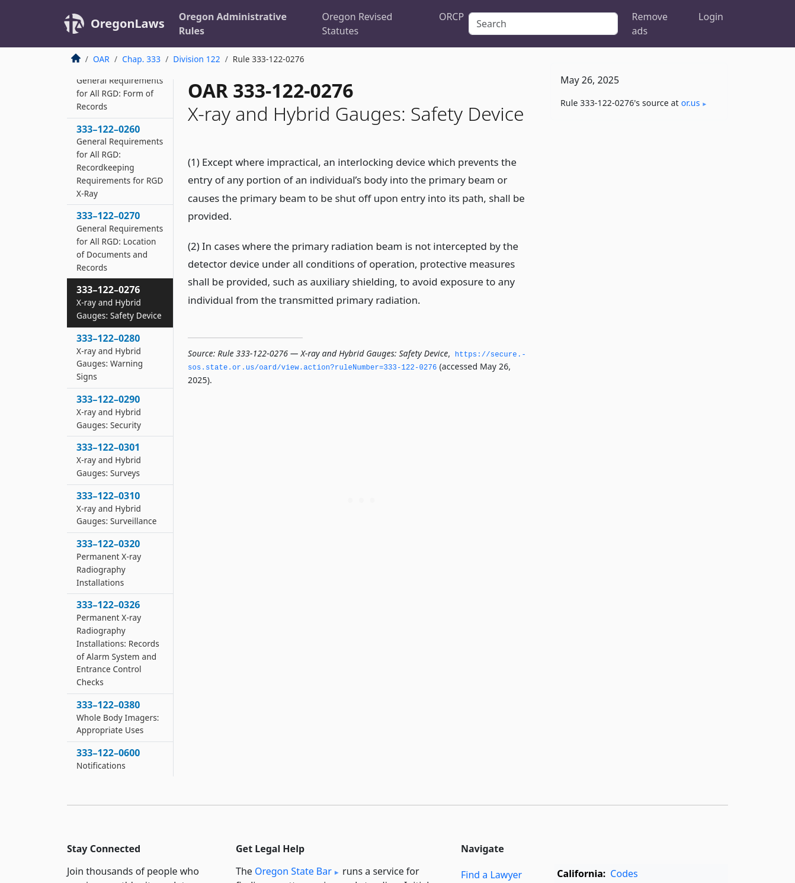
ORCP (451, 16)
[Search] (543, 23)
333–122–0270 (119, 240)
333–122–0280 (109, 357)
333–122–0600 (108, 758)
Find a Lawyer (491, 874)
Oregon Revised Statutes (357, 23)
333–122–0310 (116, 508)
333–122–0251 (119, 86)
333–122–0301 (108, 460)
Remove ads (650, 23)
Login (710, 16)
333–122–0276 (119, 302)
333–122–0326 (117, 643)
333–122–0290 (108, 412)
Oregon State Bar (293, 871)
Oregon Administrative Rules (233, 23)
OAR (101, 59)
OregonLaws (128, 23)
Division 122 (196, 59)
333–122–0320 (108, 562)
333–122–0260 (120, 161)
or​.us (690, 102)
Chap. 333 (141, 59)
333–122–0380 (117, 717)
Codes (623, 873)
